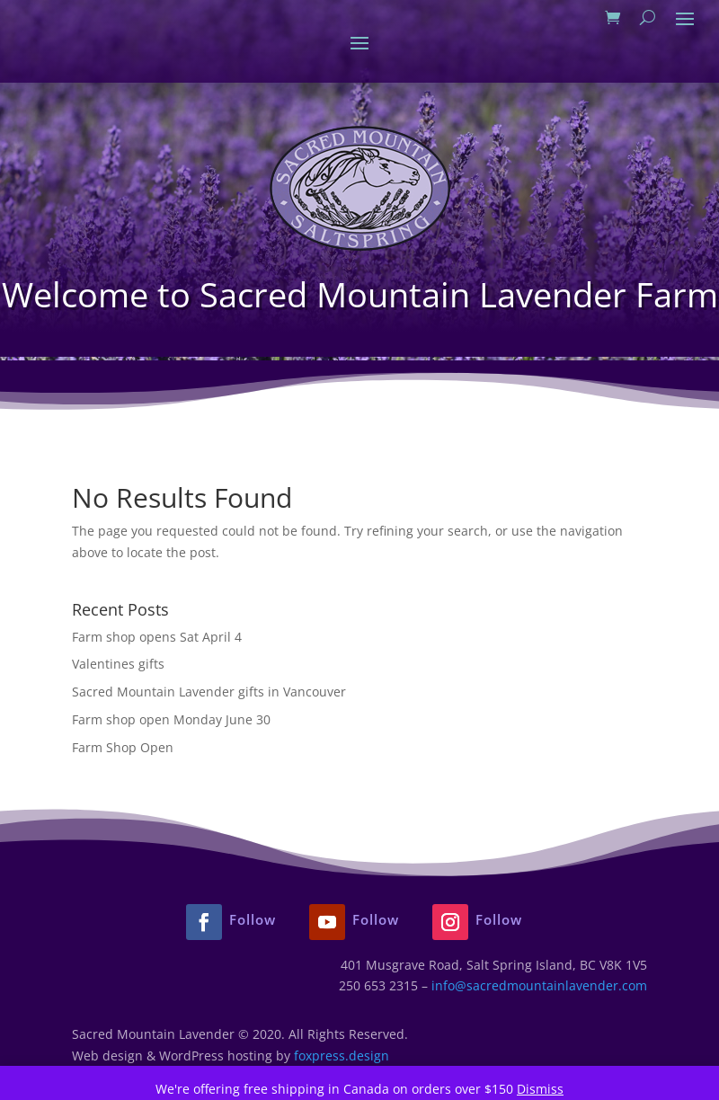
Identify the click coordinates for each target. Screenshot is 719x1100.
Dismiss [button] (540, 1088)
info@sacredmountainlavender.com (539, 985)
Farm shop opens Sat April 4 (157, 636)
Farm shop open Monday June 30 (171, 719)
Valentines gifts (118, 663)
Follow (252, 919)
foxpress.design (341, 1055)
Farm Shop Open (122, 747)
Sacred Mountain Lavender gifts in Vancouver (209, 691)
